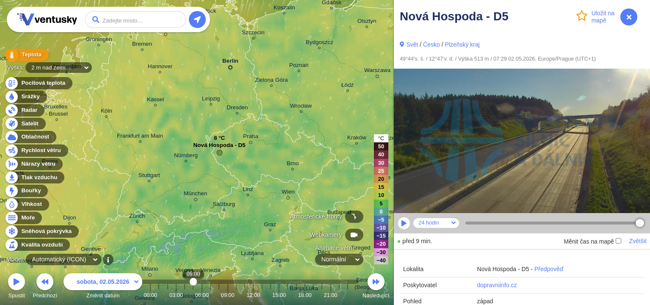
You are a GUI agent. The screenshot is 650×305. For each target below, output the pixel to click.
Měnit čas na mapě (592, 241)
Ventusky (46, 19)
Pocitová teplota (38, 83)
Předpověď (549, 269)
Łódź (347, 86)
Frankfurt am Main (140, 137)
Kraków (356, 138)
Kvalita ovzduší (37, 245)
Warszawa (377, 71)
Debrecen (389, 212)
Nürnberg (186, 156)
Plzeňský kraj (462, 44)
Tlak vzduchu (34, 178)
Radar (24, 110)
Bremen (142, 45)
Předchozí (45, 287)
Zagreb (280, 261)
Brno (293, 164)
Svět (412, 44)
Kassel (155, 100)
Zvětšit (638, 241)
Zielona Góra (271, 81)
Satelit (25, 124)
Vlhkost (26, 204)
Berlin (230, 62)
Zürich (137, 217)
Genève (91, 250)
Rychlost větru (36, 150)
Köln (106, 112)
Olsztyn (366, 22)
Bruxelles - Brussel (56, 111)
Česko (431, 44)
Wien (288, 193)
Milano (149, 270)
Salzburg (224, 205)
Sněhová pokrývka (41, 231)
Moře (23, 218)
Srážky (25, 97)
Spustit (16, 287)
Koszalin (284, 8)
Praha (250, 137)
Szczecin (253, 33)
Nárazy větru (33, 164)
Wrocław (301, 107)
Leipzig (211, 99)
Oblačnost (30, 137)
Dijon (69, 218)
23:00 (347, 295)
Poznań (299, 66)
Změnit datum (103, 287)
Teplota (26, 55)
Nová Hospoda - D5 (220, 147)
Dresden (237, 108)
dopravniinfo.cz (497, 285)
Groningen (99, 40)
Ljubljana (252, 254)
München (195, 195)
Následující (375, 287)
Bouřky (26, 191)
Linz (248, 190)
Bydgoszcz (319, 43)
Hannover (160, 67)
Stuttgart (149, 176)
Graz (270, 225)
